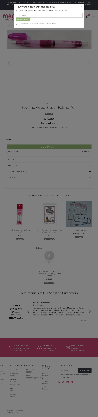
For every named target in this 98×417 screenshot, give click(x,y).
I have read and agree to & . (36, 24)
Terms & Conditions (39, 24)
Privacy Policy (51, 24)
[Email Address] (49, 15)
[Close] (82, 6)
